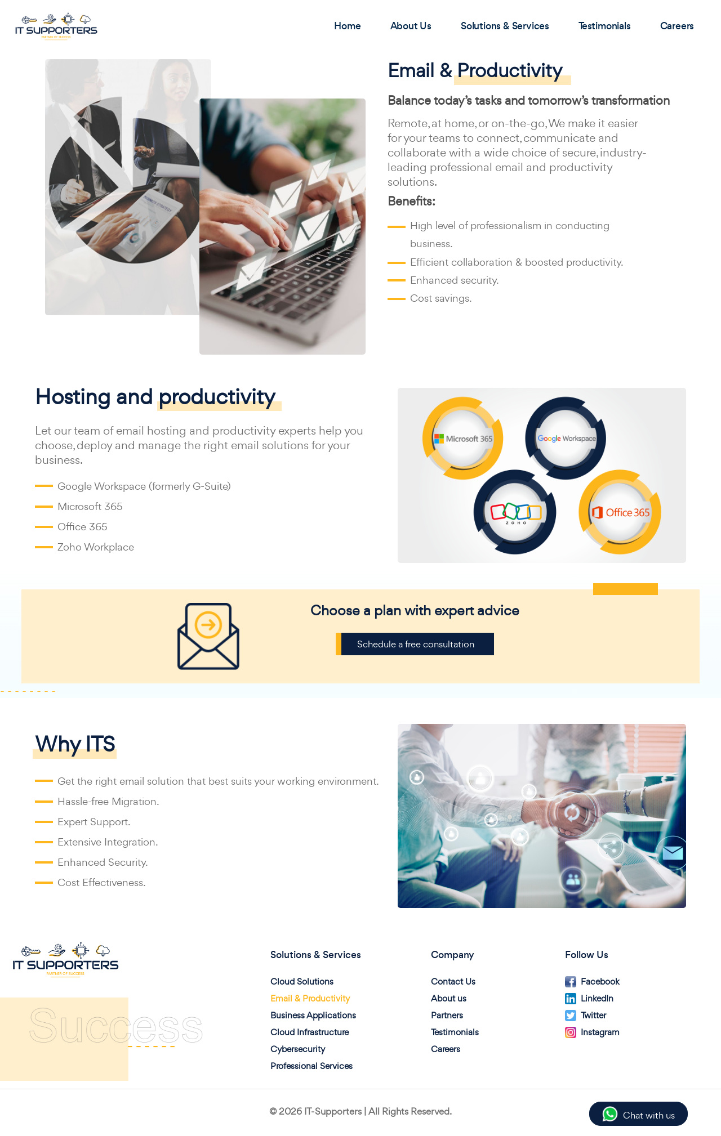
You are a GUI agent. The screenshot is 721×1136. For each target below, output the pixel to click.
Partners (447, 1015)
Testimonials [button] (606, 26)
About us (448, 998)
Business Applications (313, 1015)
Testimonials (455, 1032)
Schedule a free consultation (415, 644)
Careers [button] (678, 26)
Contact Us (453, 981)
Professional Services (311, 1066)
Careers (445, 1049)
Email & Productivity (310, 998)
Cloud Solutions (301, 981)
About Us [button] (411, 26)
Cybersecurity (297, 1049)
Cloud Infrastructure (309, 1032)
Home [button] (348, 26)
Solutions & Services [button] (506, 26)
